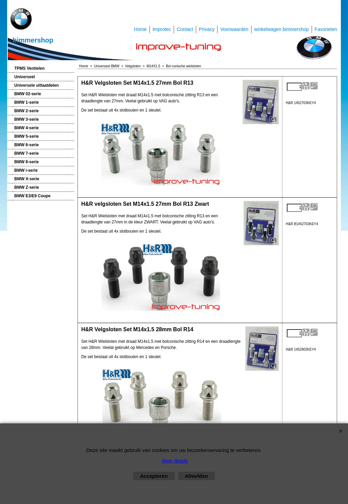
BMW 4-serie (26, 127)
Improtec (162, 29)
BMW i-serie (26, 170)
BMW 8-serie (26, 161)
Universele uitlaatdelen (36, 85)
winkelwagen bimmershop (281, 29)
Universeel (24, 76)
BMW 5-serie (26, 136)
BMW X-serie (26, 179)
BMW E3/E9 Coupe (32, 196)
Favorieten (326, 29)
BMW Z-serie (26, 187)
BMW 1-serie (26, 102)
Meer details (175, 461)
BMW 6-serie (26, 144)
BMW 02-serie (27, 93)
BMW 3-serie (26, 119)
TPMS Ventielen (29, 68)
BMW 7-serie (26, 153)
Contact (185, 29)
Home (140, 29)
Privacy (206, 29)
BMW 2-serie (26, 110)
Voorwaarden (234, 29)
